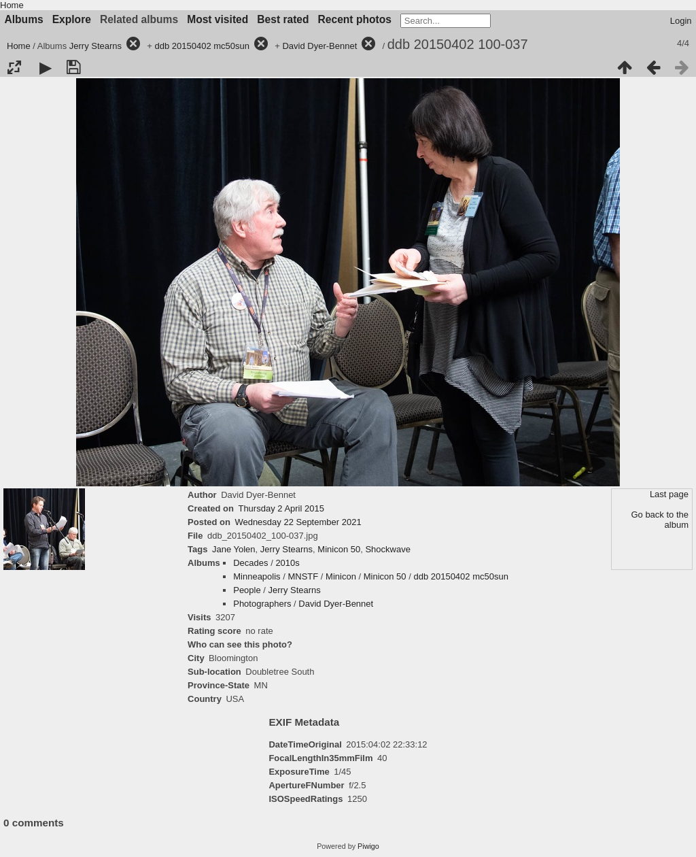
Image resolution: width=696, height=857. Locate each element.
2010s (287, 563)
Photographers (262, 604)
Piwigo (368, 846)
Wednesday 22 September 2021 (297, 522)
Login (681, 21)
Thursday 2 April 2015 (281, 508)
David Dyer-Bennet (319, 46)
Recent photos (355, 19)
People (246, 590)
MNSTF (303, 576)
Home (12, 5)
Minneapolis (256, 576)
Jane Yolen (234, 549)
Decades (250, 563)
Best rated (283, 19)
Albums (24, 19)
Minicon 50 (338, 549)
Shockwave (387, 549)
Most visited (217, 19)
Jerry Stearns (95, 46)
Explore (71, 19)
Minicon (341, 576)
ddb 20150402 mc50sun (202, 46)
